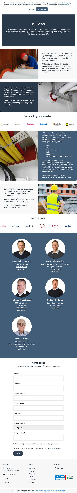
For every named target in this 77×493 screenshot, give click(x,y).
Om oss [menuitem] (31, 482)
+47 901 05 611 (21, 308)
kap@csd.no (55, 308)
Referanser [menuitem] (32, 479)
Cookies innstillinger (58, 491)
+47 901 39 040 (55, 269)
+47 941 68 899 (55, 305)
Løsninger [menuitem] (32, 468)
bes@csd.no (55, 271)
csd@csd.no (7, 482)
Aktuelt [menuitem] (31, 476)
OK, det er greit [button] (42, 9)
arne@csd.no (21, 349)
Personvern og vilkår (42, 491)
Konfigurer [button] (32, 9)
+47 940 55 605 (21, 267)
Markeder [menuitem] (32, 474)
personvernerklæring (54, 448)
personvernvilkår (64, 4)
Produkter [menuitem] (32, 471)
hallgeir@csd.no (21, 310)
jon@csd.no (21, 269)
